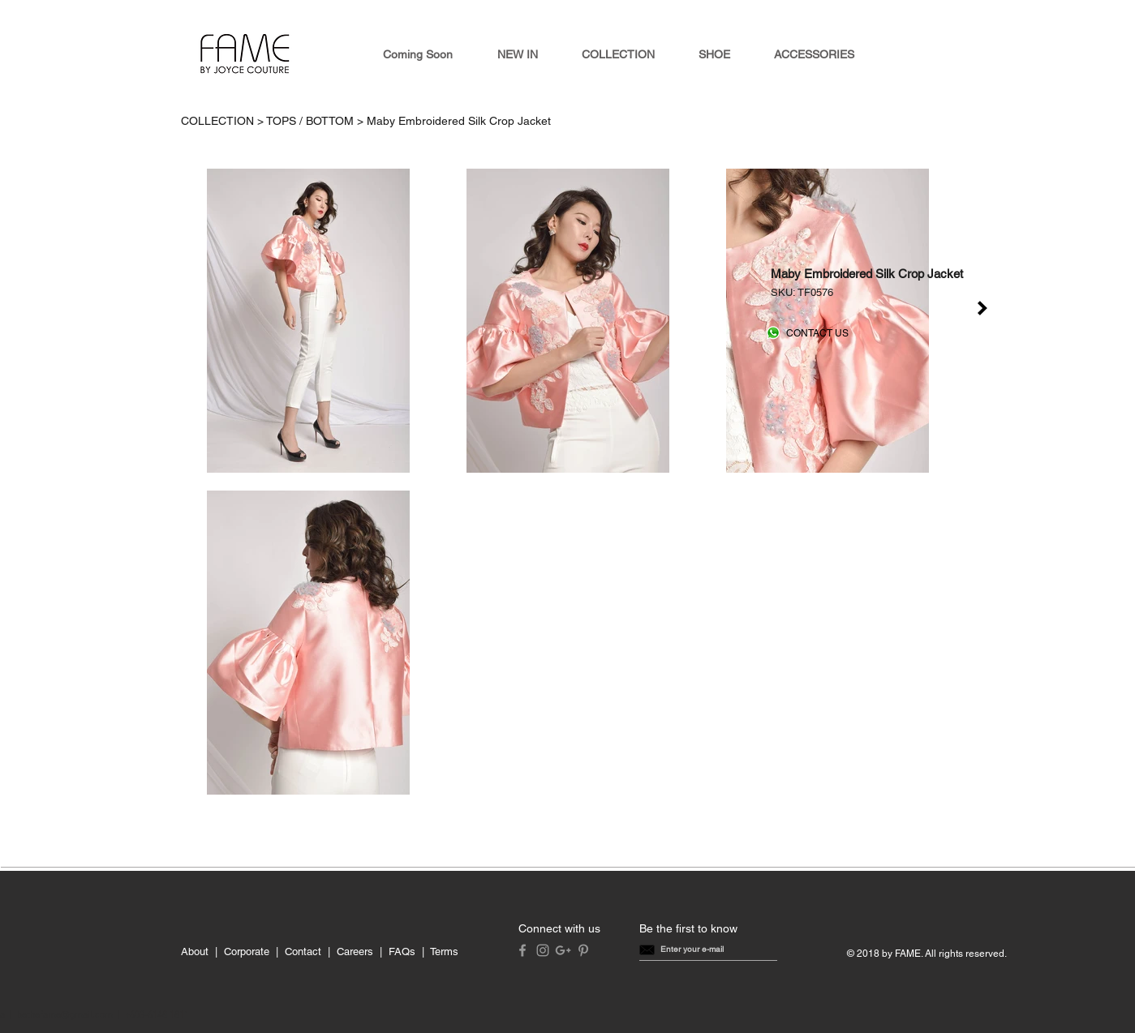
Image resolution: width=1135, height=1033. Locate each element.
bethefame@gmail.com (65, 1015)
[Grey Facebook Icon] (522, 950)
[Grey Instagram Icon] (543, 950)
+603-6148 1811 (157, 1015)
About (195, 951)
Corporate (246, 951)
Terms (444, 951)
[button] (692, 949)
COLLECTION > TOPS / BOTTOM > (274, 120)
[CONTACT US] (817, 334)
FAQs (402, 951)
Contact (303, 951)
